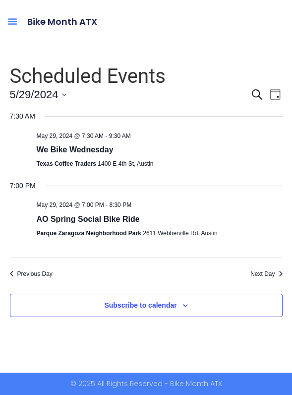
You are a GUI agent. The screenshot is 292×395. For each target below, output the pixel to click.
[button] (12, 21)
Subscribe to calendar (140, 305)
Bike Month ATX (62, 21)
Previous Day (31, 273)
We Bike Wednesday (75, 149)
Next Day (266, 273)
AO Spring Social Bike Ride (88, 219)
